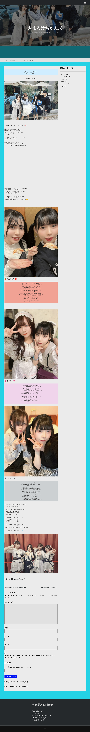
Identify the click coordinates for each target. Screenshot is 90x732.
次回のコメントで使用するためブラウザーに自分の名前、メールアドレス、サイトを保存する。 (29, 656)
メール (6, 636)
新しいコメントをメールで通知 (17, 682)
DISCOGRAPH (67, 77)
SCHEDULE (66, 84)
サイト (6, 645)
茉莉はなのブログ (15, 60)
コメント (8, 602)
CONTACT (65, 74)
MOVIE (64, 79)
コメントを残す (54, 32)
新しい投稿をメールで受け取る (17, 686)
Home (5, 60)
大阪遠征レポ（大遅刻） (48, 587)
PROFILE (65, 81)
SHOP (64, 86)
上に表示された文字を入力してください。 (19, 667)
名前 (6, 628)
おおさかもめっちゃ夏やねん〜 (16, 587)
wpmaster (44, 32)
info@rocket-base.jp (39, 718)
